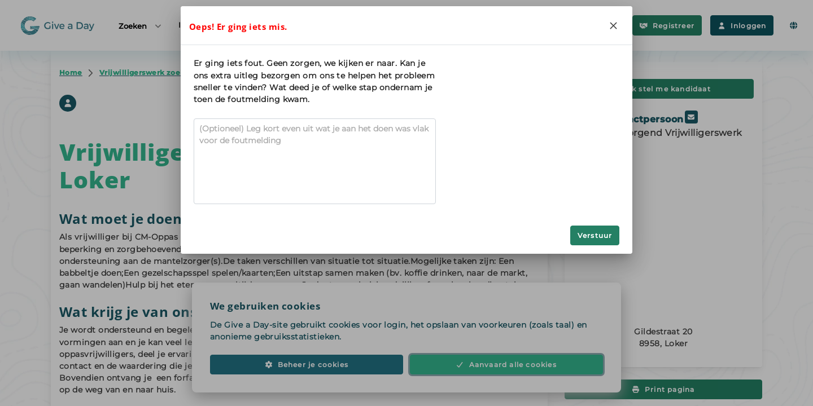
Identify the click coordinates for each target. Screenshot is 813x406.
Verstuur (595, 235)
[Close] (613, 25)
